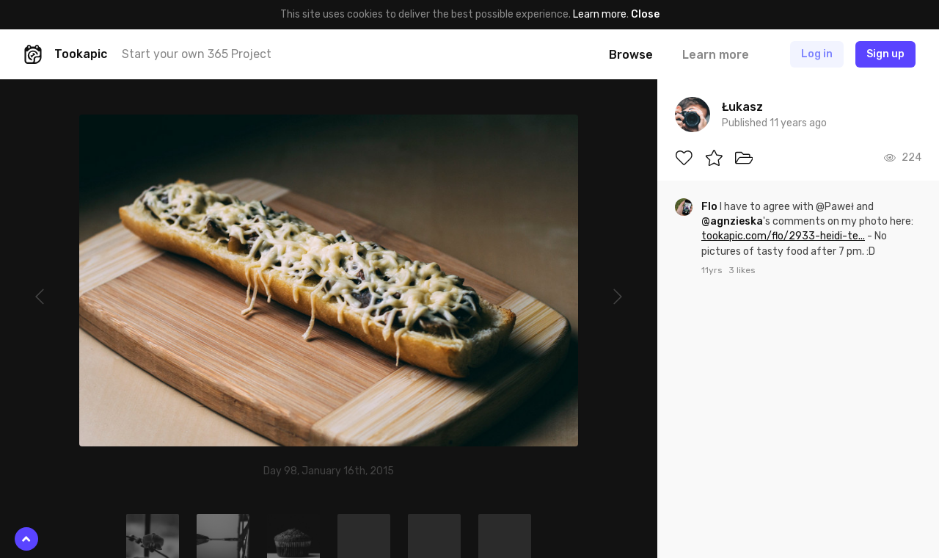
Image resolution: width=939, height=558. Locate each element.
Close (645, 14)
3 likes (742, 270)
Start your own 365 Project (196, 54)
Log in (817, 54)
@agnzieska (732, 221)
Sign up (885, 54)
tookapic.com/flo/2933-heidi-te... (783, 236)
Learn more (599, 14)
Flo (710, 206)
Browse (631, 55)
